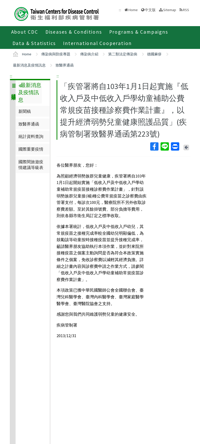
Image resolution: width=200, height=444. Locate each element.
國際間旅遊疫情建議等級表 (30, 164)
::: (11, 75)
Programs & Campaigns (138, 32)
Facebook (154, 146)
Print (174, 146)
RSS (186, 10)
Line (164, 146)
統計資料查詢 (30, 136)
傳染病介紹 (89, 54)
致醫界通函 (65, 65)
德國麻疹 (154, 54)
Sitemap (169, 10)
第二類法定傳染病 (122, 54)
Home (133, 10)
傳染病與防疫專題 (55, 54)
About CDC (24, 32)
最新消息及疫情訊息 (29, 65)
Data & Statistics (34, 43)
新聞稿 (24, 111)
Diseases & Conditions (73, 32)
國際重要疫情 (30, 149)
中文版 (150, 10)
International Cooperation (97, 43)
